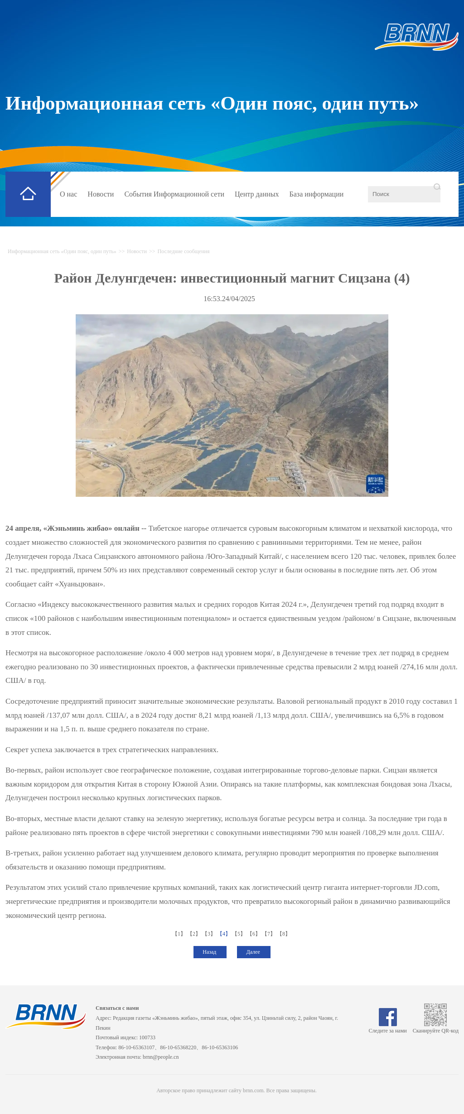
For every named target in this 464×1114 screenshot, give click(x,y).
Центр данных (257, 194)
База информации (317, 194)
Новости (100, 194)
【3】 (209, 934)
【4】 (224, 934)
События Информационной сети (174, 194)
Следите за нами (388, 1027)
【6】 (254, 934)
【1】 (179, 934)
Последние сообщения (183, 251)
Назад (210, 952)
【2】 (194, 934)
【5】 (239, 934)
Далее (253, 952)
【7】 (269, 934)
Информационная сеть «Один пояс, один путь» (212, 103)
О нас (68, 194)
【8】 (284, 934)
